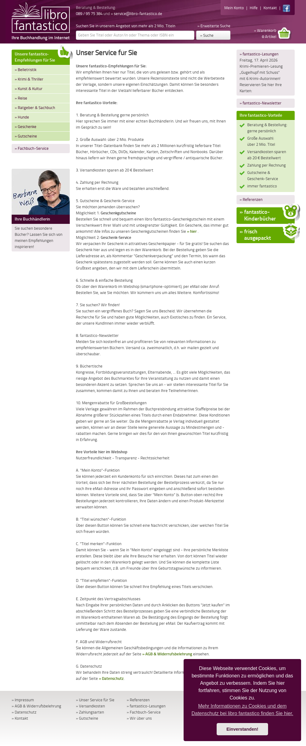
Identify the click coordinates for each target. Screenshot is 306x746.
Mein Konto (234, 8)
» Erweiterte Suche (213, 26)
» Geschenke (25, 126)
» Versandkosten (90, 706)
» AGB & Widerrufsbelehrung (167, 654)
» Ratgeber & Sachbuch (35, 107)
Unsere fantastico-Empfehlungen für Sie (42, 56)
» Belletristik (25, 69)
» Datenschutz (111, 678)
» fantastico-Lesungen (259, 54)
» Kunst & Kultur (29, 88)
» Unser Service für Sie (95, 700)
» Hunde (22, 117)
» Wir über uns (139, 718)
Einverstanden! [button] (242, 729)
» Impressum (23, 700)
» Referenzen (251, 199)
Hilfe (254, 8)
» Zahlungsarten (90, 712)
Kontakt (270, 8)
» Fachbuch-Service (32, 148)
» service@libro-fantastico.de (136, 13)
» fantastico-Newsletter (261, 103)
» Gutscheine (26, 136)
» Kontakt (20, 718)
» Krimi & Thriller (29, 79)
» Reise (21, 98)
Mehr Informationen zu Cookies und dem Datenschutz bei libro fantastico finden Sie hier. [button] (242, 709)
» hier (192, 231)
